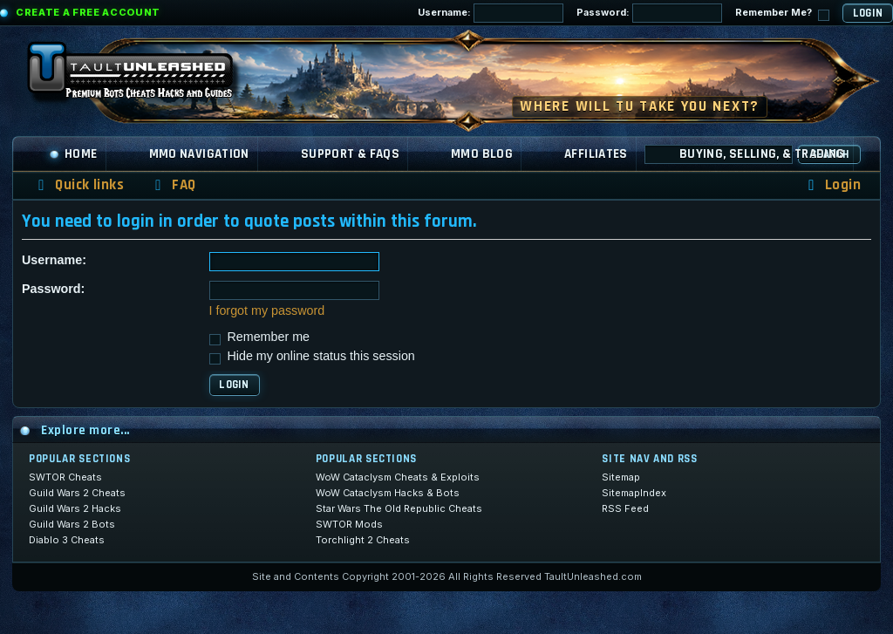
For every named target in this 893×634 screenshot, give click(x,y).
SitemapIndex (634, 493)
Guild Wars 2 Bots (72, 524)
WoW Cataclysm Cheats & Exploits (398, 477)
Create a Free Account (88, 12)
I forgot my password (267, 310)
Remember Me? (782, 13)
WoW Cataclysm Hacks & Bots (388, 493)
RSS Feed (625, 508)
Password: (649, 13)
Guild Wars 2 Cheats (77, 493)
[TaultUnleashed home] (143, 76)
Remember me (259, 337)
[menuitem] (173, 185)
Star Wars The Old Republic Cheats (399, 508)
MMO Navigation (199, 154)
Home (73, 154)
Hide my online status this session (312, 356)
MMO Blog (482, 154)
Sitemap (621, 477)
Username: (490, 13)
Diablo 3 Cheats (67, 540)
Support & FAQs (350, 154)
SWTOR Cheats (65, 477)
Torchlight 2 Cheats (363, 540)
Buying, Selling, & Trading (762, 154)
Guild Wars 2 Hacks (75, 508)
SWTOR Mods (349, 524)
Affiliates (596, 154)
